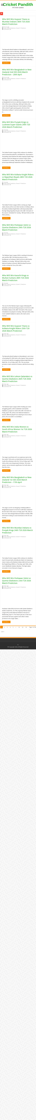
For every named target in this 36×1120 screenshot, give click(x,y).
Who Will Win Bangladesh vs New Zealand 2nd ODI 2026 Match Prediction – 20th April (16, 72)
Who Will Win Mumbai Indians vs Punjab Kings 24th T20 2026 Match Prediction (17, 1031)
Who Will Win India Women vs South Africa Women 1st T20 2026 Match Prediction (17, 805)
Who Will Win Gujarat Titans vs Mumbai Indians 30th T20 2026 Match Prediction (16, 21)
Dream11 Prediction (21, 28)
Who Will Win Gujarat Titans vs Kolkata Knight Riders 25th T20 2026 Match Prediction (15, 578)
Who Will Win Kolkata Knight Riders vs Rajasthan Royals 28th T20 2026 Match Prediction (17, 177)
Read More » (6, 62)
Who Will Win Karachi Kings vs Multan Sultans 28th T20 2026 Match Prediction (15, 403)
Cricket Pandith (18, 4)
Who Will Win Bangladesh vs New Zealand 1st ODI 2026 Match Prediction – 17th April (16, 980)
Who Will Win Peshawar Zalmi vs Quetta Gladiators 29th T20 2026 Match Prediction (16, 227)
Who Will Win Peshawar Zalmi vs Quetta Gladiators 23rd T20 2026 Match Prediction (16, 1081)
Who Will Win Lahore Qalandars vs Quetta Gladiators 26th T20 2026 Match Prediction (17, 629)
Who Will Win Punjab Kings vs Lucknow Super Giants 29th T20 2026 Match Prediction (16, 124)
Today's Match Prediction (9, 28)
